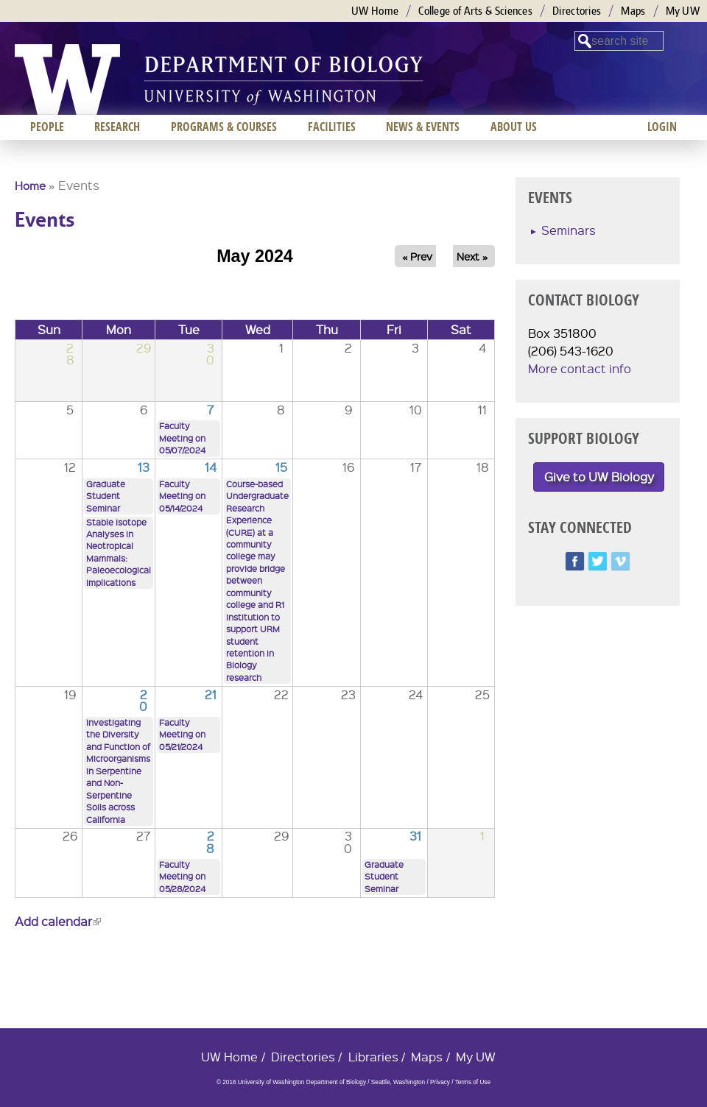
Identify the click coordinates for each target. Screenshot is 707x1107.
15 (281, 467)
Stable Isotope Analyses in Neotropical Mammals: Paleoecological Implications (118, 552)
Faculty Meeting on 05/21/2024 (182, 734)
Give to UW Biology (599, 476)
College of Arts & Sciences (475, 11)
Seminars (568, 230)
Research (117, 127)
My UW (683, 11)
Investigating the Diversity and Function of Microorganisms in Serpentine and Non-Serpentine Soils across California (118, 771)
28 (210, 841)
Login (662, 127)
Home (30, 185)
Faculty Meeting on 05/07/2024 (182, 438)
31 (415, 835)
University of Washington (67, 79)
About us (513, 127)
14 (211, 467)
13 (144, 467)
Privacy (440, 1082)
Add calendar (58, 921)
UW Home (374, 11)
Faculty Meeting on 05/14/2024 (182, 496)
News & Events (423, 127)
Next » (472, 256)
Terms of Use (472, 1082)
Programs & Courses (224, 127)
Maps (633, 11)
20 (143, 700)
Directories (576, 11)
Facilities (332, 127)
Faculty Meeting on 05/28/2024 (182, 876)
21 (211, 694)
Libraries (373, 1056)
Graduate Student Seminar (105, 496)
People (47, 127)
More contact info (579, 368)
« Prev (417, 256)
